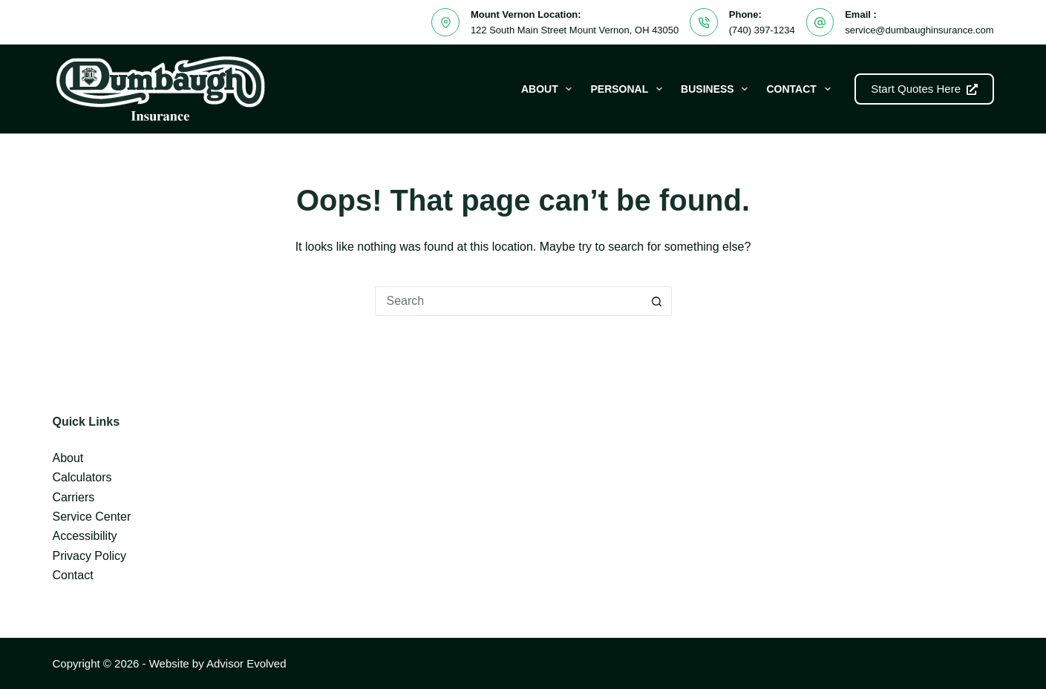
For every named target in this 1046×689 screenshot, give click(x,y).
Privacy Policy (89, 556)
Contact (801, 89)
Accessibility (84, 536)
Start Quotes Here (924, 88)
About (549, 89)
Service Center (91, 516)
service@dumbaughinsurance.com (919, 30)
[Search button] (657, 301)
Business (717, 89)
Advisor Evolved (246, 663)
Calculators (81, 477)
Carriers (73, 497)
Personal (629, 89)
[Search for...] (508, 301)
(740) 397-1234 (762, 30)
